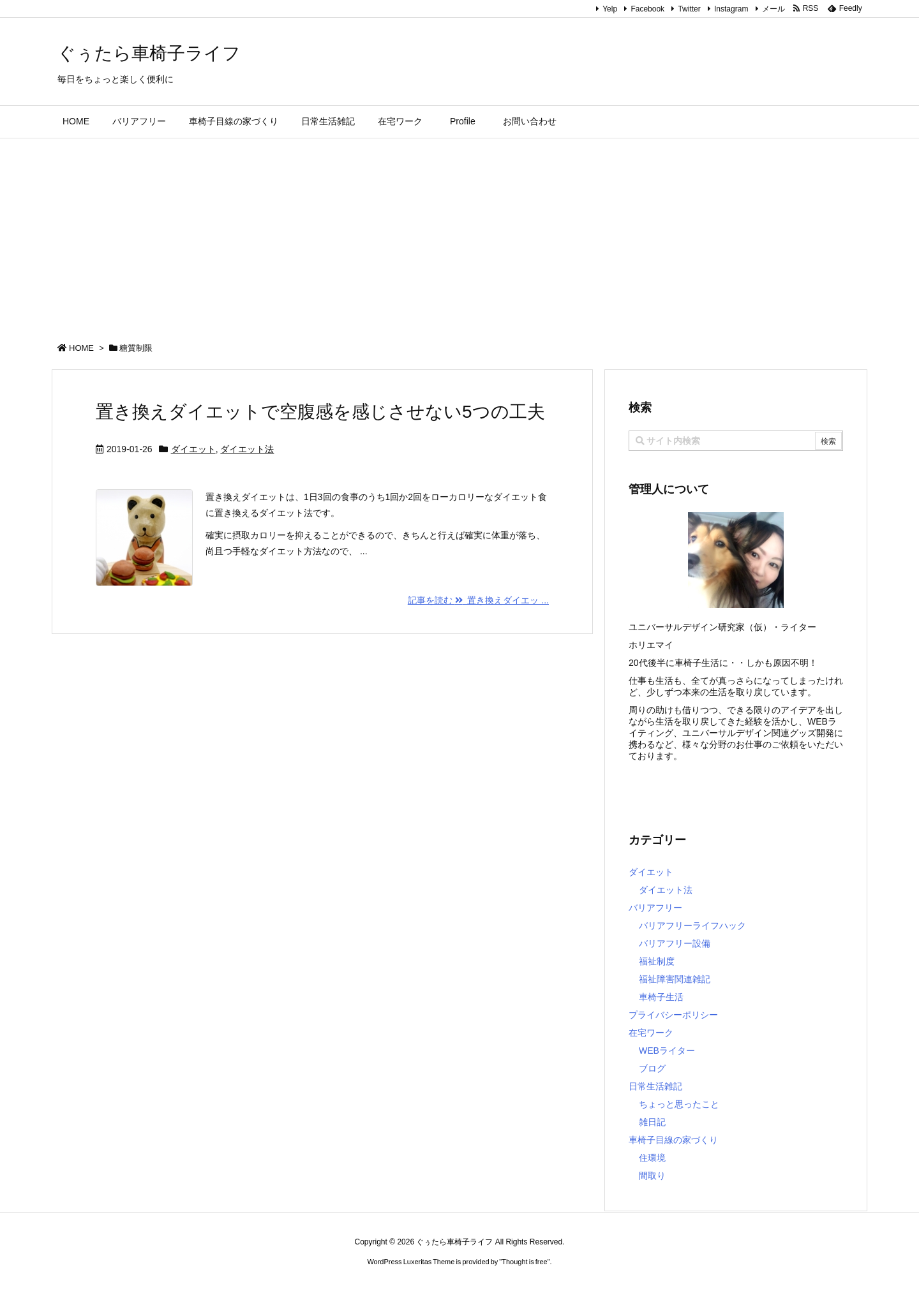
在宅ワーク (651, 1033)
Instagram (731, 8)
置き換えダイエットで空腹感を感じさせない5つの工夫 (320, 412)
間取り (652, 1175)
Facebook (647, 8)
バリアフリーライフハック (692, 925)
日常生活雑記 (655, 1086)
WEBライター (667, 1050)
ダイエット (193, 449)
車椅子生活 (661, 997)
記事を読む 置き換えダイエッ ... (478, 600)
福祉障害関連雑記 (674, 979)
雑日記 (652, 1122)
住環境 (652, 1158)
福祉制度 (657, 961)
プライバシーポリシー (673, 1015)
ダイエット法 (247, 449)
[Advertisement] (459, 234)
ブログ (652, 1068)
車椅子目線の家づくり (673, 1140)
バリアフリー (655, 908)
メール (773, 8)
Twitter (689, 8)
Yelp (609, 8)
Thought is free (524, 1261)
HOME (81, 348)
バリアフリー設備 (674, 943)
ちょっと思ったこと (679, 1104)
